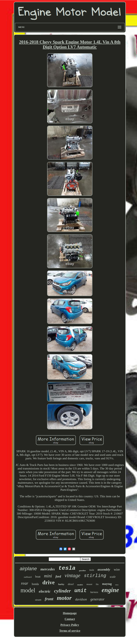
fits (97, 584)
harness (94, 592)
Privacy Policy (69, 625)
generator (97, 599)
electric (44, 591)
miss (116, 585)
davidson (81, 599)
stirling (95, 575)
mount (89, 584)
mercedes (47, 569)
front (49, 599)
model (28, 590)
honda (35, 584)
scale (113, 576)
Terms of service (69, 630)
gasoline (82, 570)
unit (80, 591)
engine (110, 590)
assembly (104, 569)
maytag (107, 584)
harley (61, 584)
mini (48, 575)
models (80, 585)
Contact (70, 619)
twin (91, 569)
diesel (71, 584)
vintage (72, 575)
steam (38, 599)
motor (64, 598)
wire (117, 569)
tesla (66, 568)
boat (37, 576)
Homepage (70, 613)
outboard (28, 577)
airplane (28, 568)
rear (24, 583)
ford (58, 576)
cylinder (62, 591)
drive (48, 582)
